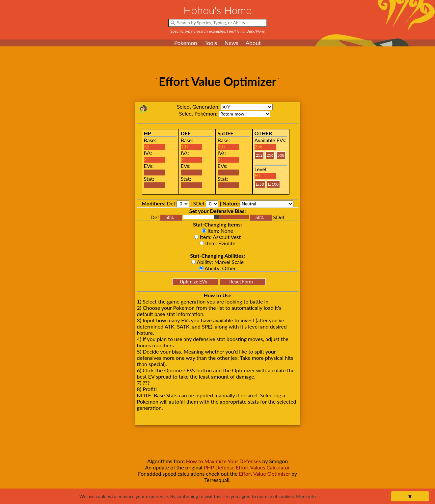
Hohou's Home (217, 10)
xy (247, 107)
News (231, 43)
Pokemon (185, 43)
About (253, 43)
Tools (210, 43)
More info (306, 496)
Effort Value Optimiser (264, 473)
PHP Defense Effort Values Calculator (247, 467)
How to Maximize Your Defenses (223, 461)
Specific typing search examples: (217, 31)
